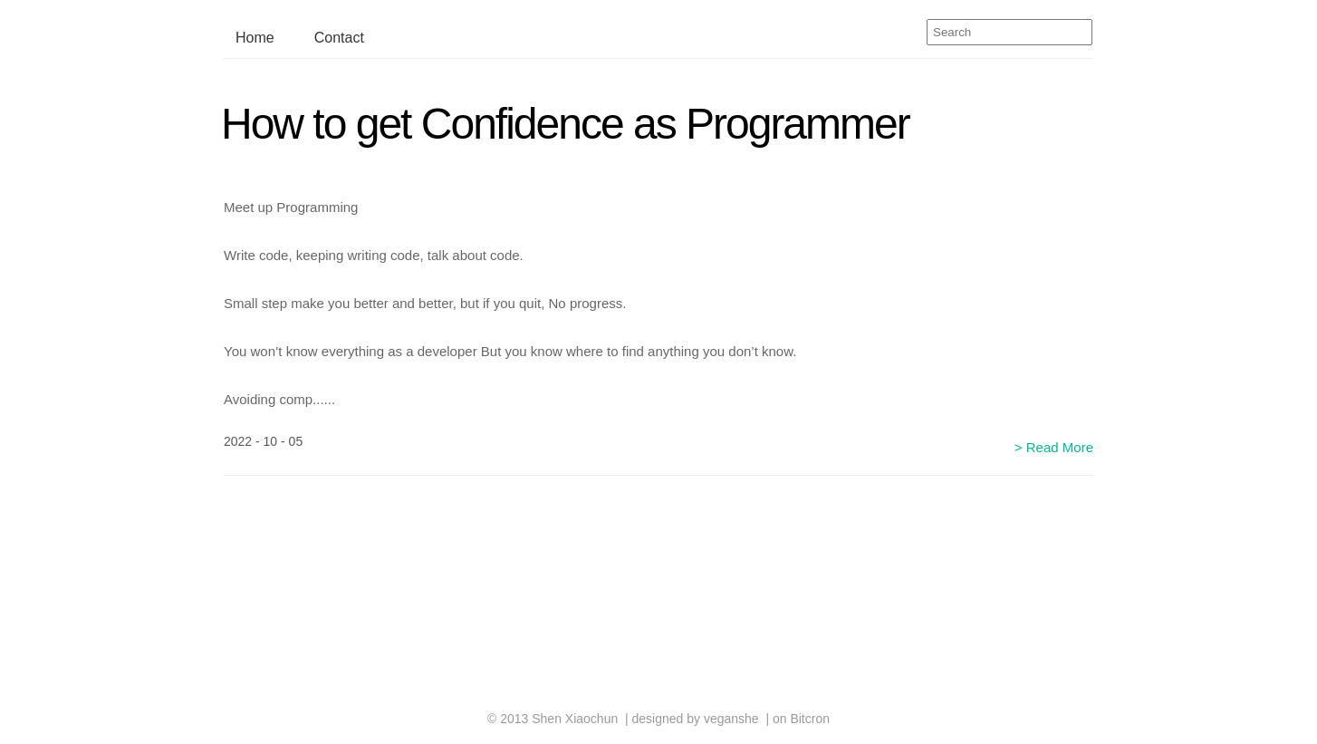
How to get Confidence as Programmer (565, 124)
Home (255, 37)
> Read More (1053, 447)
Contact (339, 37)
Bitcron (810, 718)
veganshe (731, 718)
